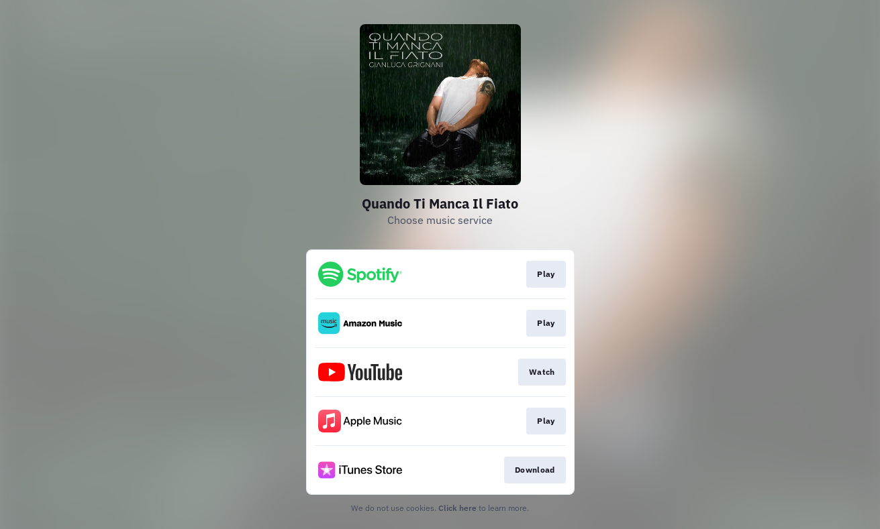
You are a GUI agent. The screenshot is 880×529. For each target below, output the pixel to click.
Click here (457, 508)
